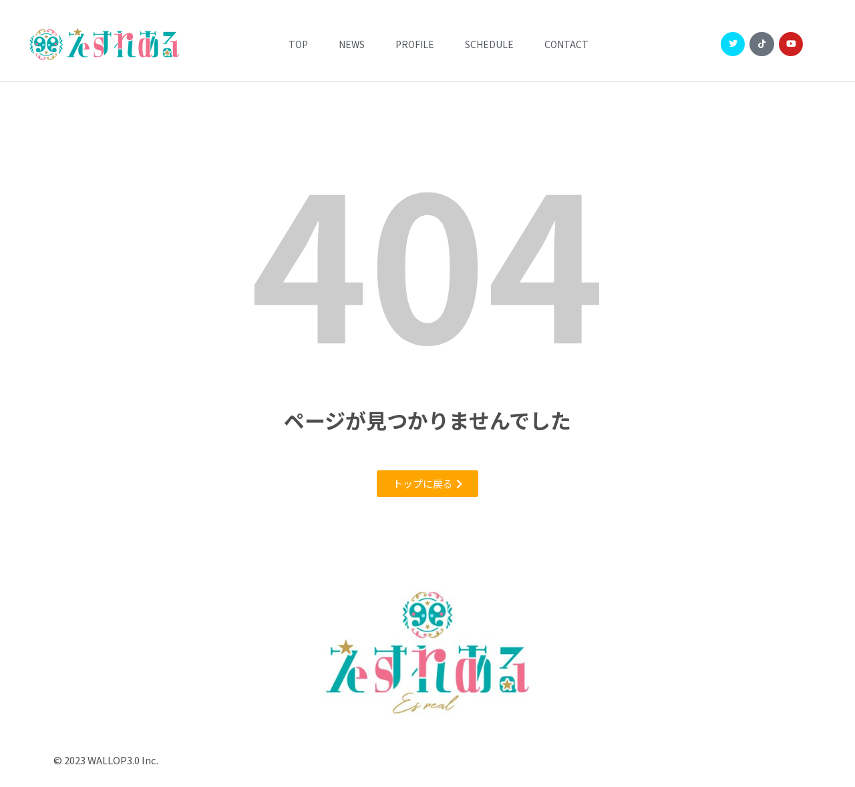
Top (298, 44)
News (352, 44)
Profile (414, 44)
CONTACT (566, 44)
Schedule (489, 44)
